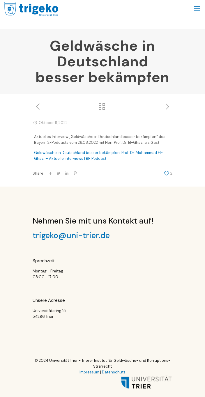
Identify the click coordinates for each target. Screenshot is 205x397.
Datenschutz (114, 372)
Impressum (89, 372)
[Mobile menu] (197, 9)
